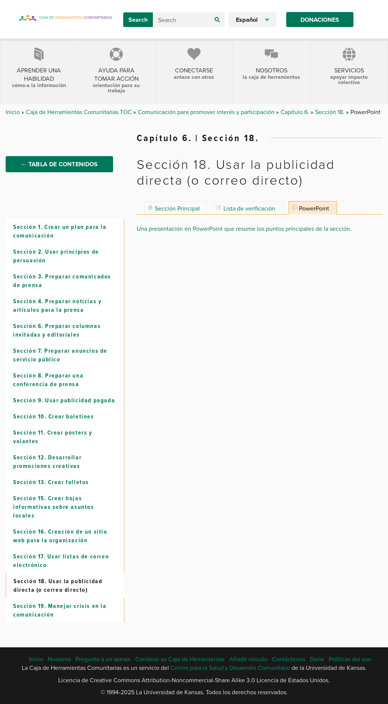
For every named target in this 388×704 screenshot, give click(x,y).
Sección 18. (330, 112)
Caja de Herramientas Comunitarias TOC (79, 112)
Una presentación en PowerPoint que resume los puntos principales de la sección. (244, 228)
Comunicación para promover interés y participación (207, 112)
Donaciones (319, 19)
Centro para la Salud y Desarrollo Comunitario (230, 667)
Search (138, 19)
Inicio (13, 112)
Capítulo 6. (296, 112)
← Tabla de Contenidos (59, 164)
